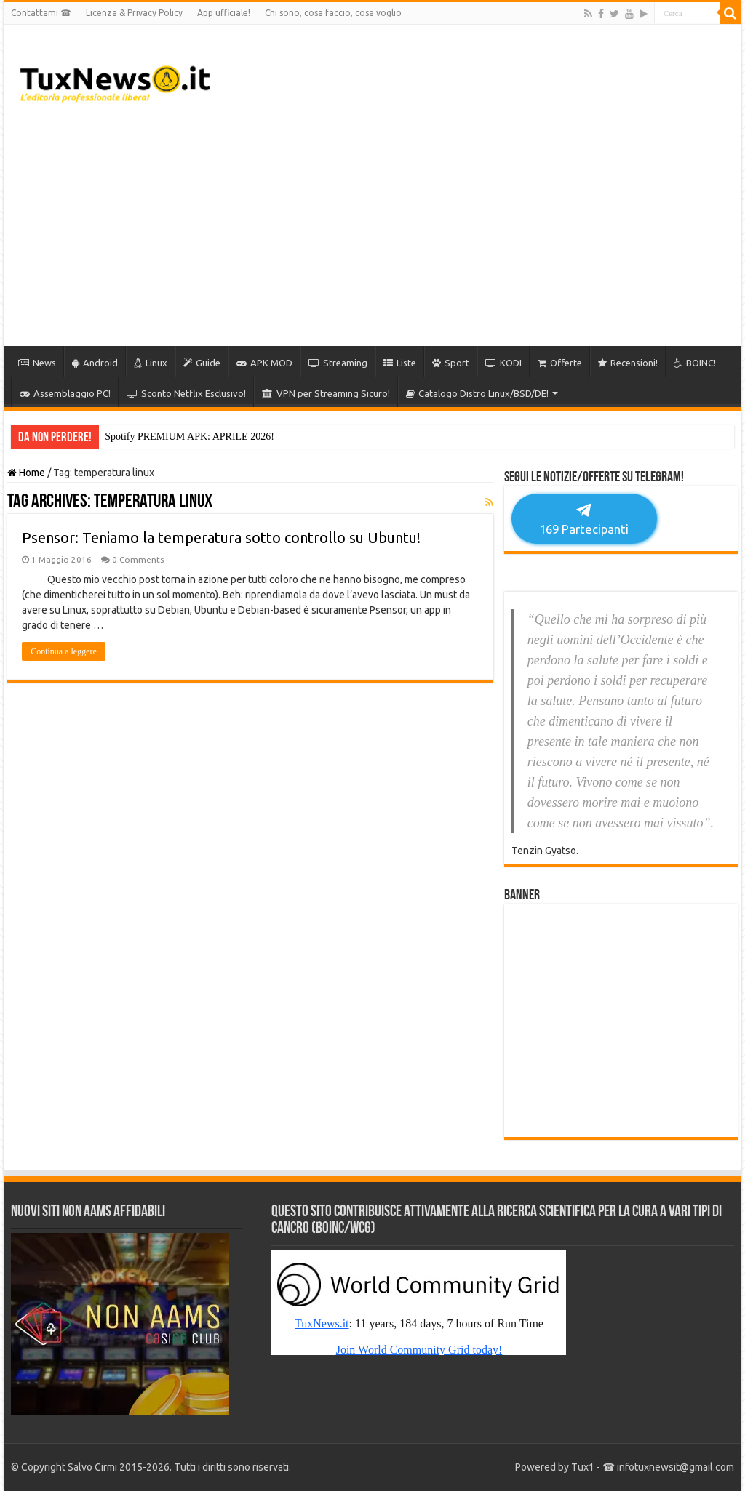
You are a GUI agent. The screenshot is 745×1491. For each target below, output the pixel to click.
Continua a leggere (64, 651)
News (37, 363)
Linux (150, 363)
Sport (450, 363)
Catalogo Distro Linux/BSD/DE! (477, 393)
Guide (201, 363)
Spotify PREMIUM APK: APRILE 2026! (189, 436)
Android (95, 363)
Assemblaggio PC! (65, 393)
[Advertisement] (465, 229)
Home (26, 472)
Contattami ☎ (41, 12)
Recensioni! (628, 363)
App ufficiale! (223, 12)
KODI (503, 363)
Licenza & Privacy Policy (134, 12)
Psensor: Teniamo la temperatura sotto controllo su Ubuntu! (221, 537)
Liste (399, 363)
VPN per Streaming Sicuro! (326, 393)
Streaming (337, 363)
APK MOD (264, 363)
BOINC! (695, 363)
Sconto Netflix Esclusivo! (186, 393)
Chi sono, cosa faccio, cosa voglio (333, 12)
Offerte (560, 363)
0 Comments (138, 559)
